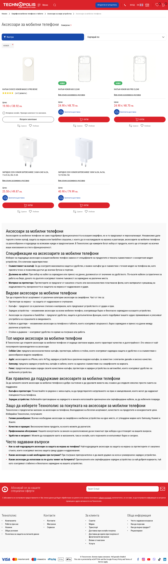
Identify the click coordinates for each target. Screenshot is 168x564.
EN (140, 5)
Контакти (51, 520)
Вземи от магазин (97, 540)
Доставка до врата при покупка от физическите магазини (104, 535)
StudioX (123, 557)
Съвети (92, 520)
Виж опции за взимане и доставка (71, 95)
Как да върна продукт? (140, 527)
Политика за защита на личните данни (22, 534)
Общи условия (11, 530)
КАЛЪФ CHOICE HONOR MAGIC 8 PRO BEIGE (19, 89)
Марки (91, 524)
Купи (84, 119)
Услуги (92, 543)
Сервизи (51, 527)
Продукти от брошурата (107, 5)
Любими (34, 125)
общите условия (105, 498)
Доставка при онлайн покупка (102, 530)
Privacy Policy (117, 559)
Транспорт (93, 527)
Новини (8, 527)
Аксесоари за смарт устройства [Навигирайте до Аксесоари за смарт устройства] (59, 14)
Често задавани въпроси (142, 520)
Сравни (22, 125)
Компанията (10, 520)
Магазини (51, 524)
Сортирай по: (125, 37)
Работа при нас (11, 524)
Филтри (9, 37)
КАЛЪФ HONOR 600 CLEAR (68, 89)
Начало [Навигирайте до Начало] (4, 14)
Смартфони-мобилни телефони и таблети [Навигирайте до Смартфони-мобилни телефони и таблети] (27, 14)
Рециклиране (136, 530)
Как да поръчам (138, 524)
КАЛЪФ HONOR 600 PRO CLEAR (126, 89)
